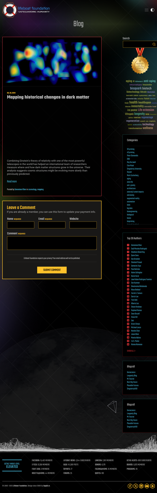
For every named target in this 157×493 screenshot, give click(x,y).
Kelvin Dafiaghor (136, 273)
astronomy (130, 195)
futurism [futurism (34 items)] (152, 99)
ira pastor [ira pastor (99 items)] (132, 110)
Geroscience (131, 372)
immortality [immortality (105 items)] (137, 106)
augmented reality (133, 198)
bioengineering (132, 211)
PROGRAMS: (131, 469)
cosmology (32, 189)
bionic (129, 218)
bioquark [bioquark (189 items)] (136, 88)
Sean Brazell (135, 314)
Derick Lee (134, 297)
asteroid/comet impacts (135, 192)
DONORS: (98, 465)
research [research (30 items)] (142, 121)
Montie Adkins (136, 338)
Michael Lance (136, 327)
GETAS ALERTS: (132, 460)
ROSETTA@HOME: (38, 473)
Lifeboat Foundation (20, 486)
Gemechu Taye (136, 266)
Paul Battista (135, 269)
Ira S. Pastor (135, 341)
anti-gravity (131, 185)
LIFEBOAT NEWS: (69, 460)
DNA (128, 159)
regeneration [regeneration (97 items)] (132, 121)
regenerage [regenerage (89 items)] (147, 117)
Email (45, 219)
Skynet (129, 172)
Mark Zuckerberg (132, 175)
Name (14, 219)
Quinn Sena (135, 255)
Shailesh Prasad (136, 262)
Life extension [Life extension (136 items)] (146, 110)
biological (130, 215)
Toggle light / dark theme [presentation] (152, 10)
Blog (78, 24)
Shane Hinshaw (136, 307)
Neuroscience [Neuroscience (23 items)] (153, 114)
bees (128, 205)
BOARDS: (130, 465)
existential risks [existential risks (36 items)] (131, 99)
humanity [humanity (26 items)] (154, 103)
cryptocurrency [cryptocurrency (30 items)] (143, 96)
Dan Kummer (135, 283)
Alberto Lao (135, 303)
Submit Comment (52, 270)
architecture (131, 188)
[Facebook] (130, 486)
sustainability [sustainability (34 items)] (137, 125)
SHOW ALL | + (131, 351)
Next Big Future (132, 382)
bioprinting (130, 221)
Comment (16, 233)
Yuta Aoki (134, 300)
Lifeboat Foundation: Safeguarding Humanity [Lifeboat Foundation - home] (71, 10)
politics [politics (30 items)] (131, 118)
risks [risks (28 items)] (147, 121)
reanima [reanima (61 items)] (137, 117)
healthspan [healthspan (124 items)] (144, 102)
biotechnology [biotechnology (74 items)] (133, 92)
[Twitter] (135, 486)
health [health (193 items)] (133, 103)
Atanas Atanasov (136, 344)
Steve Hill (134, 317)
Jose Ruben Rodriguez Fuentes (141, 279)
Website (74, 219)
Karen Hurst (135, 276)
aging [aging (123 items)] (129, 81)
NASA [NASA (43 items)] (147, 114)
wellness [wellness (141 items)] (148, 128)
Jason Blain (135, 334)
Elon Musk (130, 166)
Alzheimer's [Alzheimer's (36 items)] (139, 82)
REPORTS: (67, 469)
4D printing (130, 152)
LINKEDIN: (98, 460)
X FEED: (34, 465)
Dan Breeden (135, 259)
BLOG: (66, 465)
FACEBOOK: (36, 460)
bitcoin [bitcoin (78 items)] (143, 92)
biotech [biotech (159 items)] (147, 88)
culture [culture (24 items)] (150, 95)
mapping (40, 189)
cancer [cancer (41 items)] (135, 95)
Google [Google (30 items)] (127, 103)
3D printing (130, 149)
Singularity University (134, 169)
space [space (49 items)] (130, 124)
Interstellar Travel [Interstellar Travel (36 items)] (150, 107)
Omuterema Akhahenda (139, 286)
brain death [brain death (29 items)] (129, 96)
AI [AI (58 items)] (134, 81)
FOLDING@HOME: (101, 469)
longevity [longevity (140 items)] (139, 114)
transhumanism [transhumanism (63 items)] (135, 128)
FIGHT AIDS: (36, 469)
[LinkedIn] (141, 486)
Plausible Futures (132, 385)
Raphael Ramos (136, 310)
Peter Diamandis (132, 156)
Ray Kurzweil (131, 162)
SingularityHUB (132, 389)
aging (129, 179)
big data (129, 208)
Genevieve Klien (20, 189)
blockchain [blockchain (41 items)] (151, 92)
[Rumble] (152, 486)
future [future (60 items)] (146, 98)
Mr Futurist (130, 379)
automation (131, 202)
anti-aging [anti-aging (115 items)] (150, 81)
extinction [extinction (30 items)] (140, 99)
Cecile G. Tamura (136, 293)
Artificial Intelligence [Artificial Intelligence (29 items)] (136, 85)
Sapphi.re (46, 486)
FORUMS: (67, 473)
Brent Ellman (135, 324)
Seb (132, 321)
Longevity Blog (132, 376)
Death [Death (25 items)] (153, 95)
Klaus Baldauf (135, 290)
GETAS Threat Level (12, 466)
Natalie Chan (135, 331)
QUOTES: (98, 473)
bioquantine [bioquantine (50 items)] (147, 85)
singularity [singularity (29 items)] (152, 121)
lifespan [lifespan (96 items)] (129, 114)
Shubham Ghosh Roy (138, 252)
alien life (130, 182)
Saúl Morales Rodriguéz (139, 249)
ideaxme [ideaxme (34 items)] (127, 107)
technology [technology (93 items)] (148, 124)
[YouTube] (147, 486)
